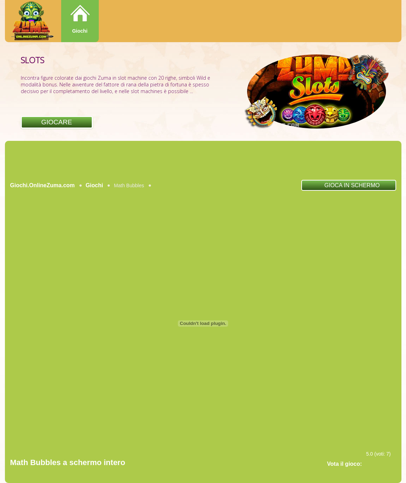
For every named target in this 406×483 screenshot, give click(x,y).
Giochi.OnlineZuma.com (42, 185)
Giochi (80, 31)
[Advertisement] (203, 160)
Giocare (56, 122)
